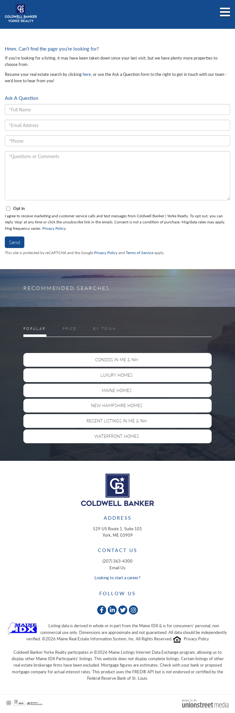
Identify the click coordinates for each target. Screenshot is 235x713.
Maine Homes (117, 390)
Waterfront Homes (116, 436)
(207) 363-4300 (117, 561)
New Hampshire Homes (116, 405)
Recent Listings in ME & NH (116, 420)
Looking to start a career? (117, 577)
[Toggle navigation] (225, 12)
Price (69, 328)
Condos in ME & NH (116, 359)
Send (14, 242)
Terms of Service (139, 253)
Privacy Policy (54, 228)
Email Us (117, 567)
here (87, 74)
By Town (104, 328)
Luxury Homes (117, 375)
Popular (34, 328)
